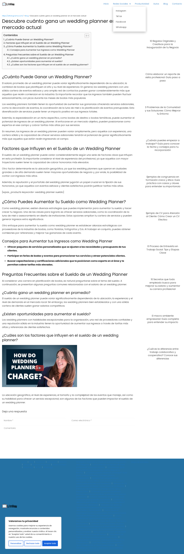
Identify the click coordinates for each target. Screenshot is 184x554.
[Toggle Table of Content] (85, 35)
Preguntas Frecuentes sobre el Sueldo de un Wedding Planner (39, 54)
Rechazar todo (32, 543)
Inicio (106, 3)
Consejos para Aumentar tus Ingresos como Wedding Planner (42, 49)
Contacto (177, 3)
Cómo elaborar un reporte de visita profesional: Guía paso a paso (100, 466)
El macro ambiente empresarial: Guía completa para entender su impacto (100, 498)
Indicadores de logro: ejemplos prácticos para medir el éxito (99, 535)
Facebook (40, 462)
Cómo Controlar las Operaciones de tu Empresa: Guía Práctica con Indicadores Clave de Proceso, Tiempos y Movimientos (101, 519)
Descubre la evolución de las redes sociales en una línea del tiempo (101, 533)
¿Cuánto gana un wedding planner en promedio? (36, 58)
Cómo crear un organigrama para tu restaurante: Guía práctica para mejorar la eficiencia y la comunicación (101, 513)
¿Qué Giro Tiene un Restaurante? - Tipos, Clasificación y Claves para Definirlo (99, 543)
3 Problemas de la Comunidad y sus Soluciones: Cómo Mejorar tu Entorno (100, 470)
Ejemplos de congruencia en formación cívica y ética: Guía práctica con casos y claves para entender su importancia (100, 481)
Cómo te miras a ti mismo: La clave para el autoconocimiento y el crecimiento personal (100, 525)
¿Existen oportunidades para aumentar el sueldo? (37, 61)
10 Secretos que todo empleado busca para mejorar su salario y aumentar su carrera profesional (101, 494)
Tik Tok (38, 467)
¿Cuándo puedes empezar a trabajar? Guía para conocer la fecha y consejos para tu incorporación (101, 475)
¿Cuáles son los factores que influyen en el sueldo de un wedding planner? (49, 64)
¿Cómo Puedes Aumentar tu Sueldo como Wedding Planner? (39, 46)
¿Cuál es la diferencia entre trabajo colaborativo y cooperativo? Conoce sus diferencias (100, 502)
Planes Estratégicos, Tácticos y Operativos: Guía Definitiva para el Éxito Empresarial (100, 548)
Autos (156, 3)
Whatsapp (48, 467)
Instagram (52, 462)
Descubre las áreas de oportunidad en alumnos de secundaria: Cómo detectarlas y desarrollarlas (99, 508)
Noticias (63, 462)
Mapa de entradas (139, 462)
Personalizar (15, 543)
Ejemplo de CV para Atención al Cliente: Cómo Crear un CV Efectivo (101, 484)
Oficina (26, 464)
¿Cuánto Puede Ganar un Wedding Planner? (29, 39)
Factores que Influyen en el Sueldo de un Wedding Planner (37, 42)
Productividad (142, 3)
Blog (165, 3)
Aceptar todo (50, 543)
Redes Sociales (120, 3)
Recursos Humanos (41, 464)
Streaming (28, 467)
